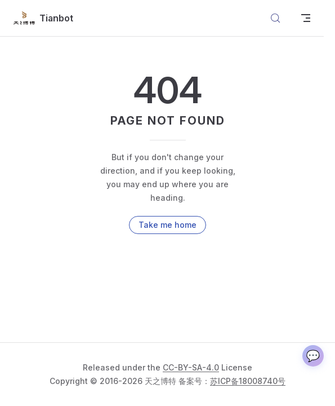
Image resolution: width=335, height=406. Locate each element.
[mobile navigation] (305, 18)
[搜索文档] (275, 18)
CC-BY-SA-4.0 (191, 367)
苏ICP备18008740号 (247, 381)
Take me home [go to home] (167, 225)
